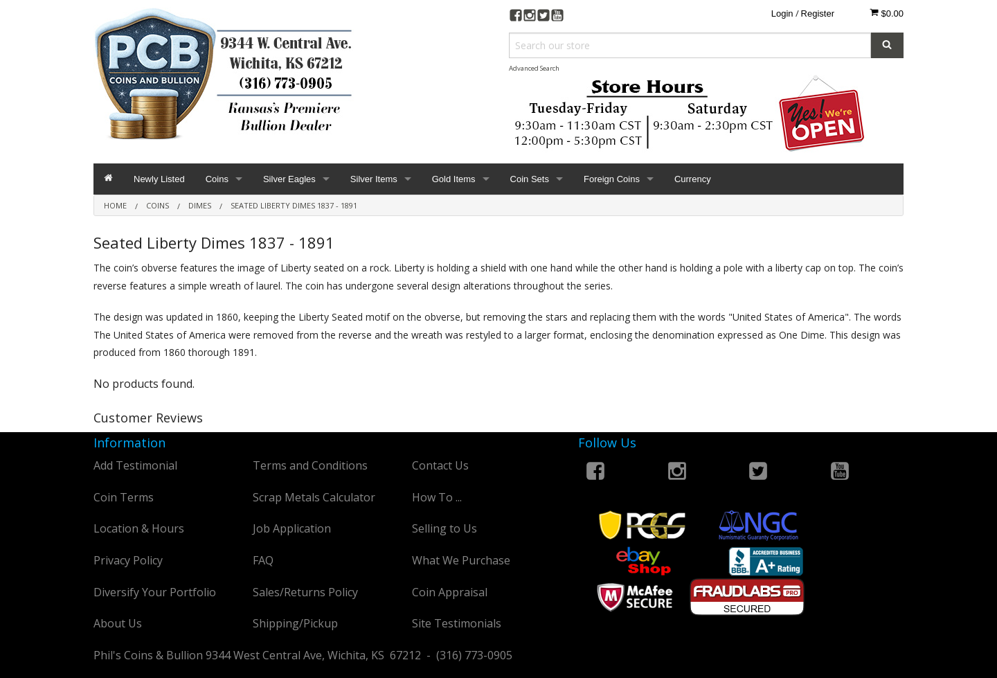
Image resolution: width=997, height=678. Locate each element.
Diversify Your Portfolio (154, 592)
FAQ (263, 560)
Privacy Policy (128, 560)
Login (782, 13)
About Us (117, 623)
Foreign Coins (612, 179)
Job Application (292, 528)
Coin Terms (123, 497)
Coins (217, 179)
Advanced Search (534, 68)
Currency (692, 179)
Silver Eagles (289, 179)
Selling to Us (444, 528)
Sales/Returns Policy (305, 592)
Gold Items (454, 179)
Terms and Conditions (310, 465)
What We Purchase (461, 560)
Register (817, 13)
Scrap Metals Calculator (314, 497)
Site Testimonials (456, 623)
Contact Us (440, 465)
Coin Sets (529, 179)
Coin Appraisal (449, 592)
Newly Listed (159, 179)
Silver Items (373, 179)
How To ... (437, 497)
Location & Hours (138, 528)
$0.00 (887, 13)
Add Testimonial (135, 465)
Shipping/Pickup (295, 623)
